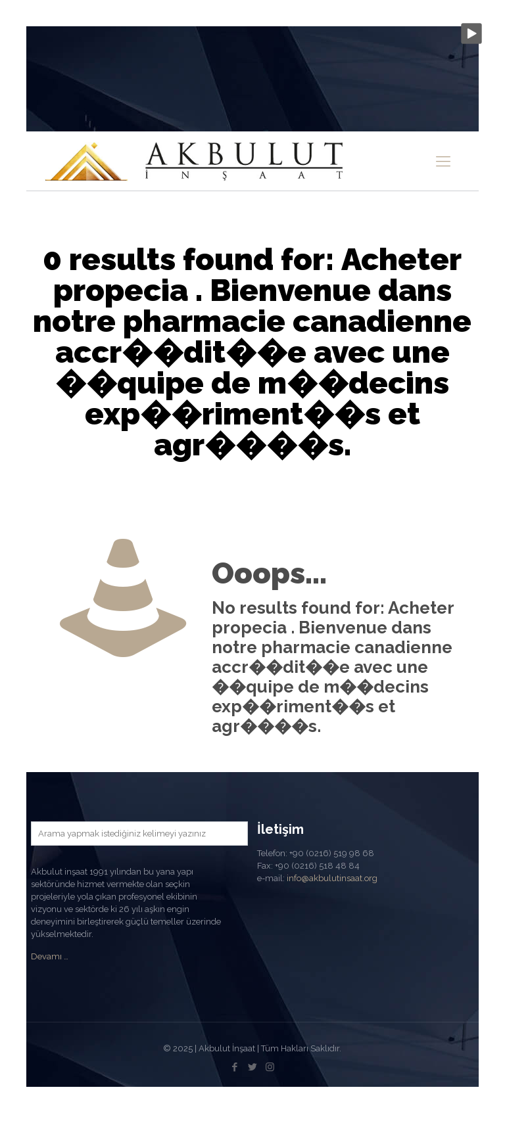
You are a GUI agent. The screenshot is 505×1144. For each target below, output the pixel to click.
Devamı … (49, 956)
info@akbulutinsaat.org (332, 878)
